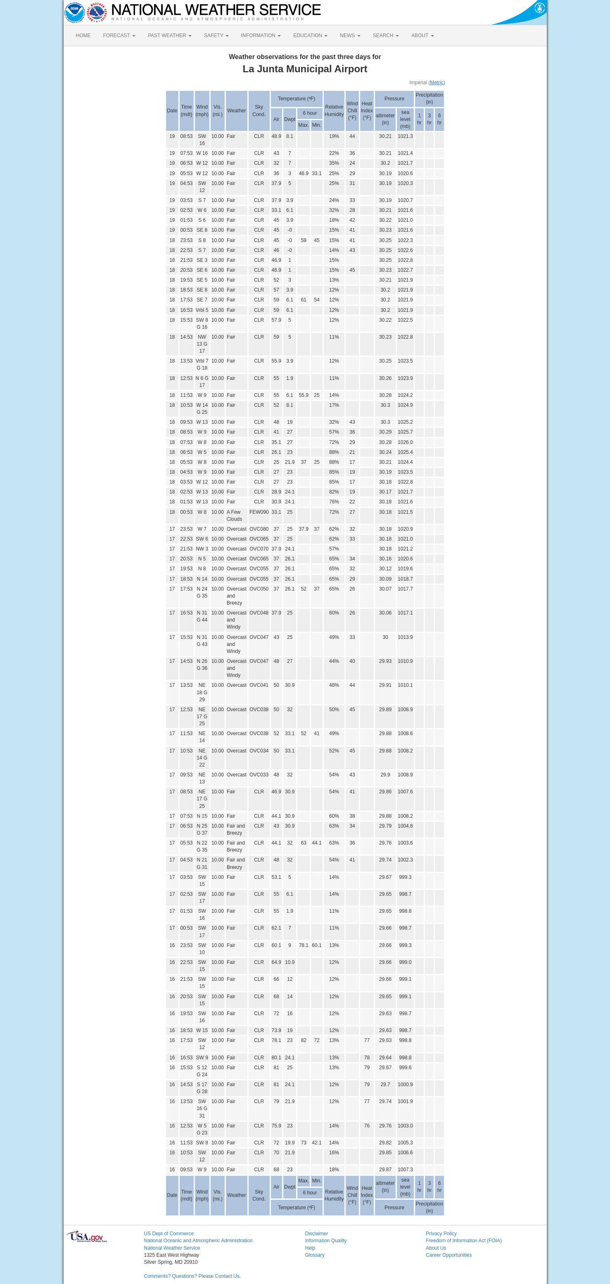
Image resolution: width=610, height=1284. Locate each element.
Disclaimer (316, 1234)
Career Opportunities (449, 1255)
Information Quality (326, 1241)
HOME (83, 35)
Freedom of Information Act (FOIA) (464, 1241)
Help (310, 1248)
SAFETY (216, 35)
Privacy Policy (441, 1234)
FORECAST (119, 35)
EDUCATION (310, 35)
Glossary (315, 1255)
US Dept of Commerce (169, 1234)
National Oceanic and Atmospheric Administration (198, 1241)
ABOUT (422, 35)
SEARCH (386, 35)
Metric (437, 82)
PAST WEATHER (170, 35)
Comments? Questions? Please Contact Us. (192, 1276)
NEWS (350, 35)
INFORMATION (261, 35)
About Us (436, 1248)
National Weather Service (172, 1248)
